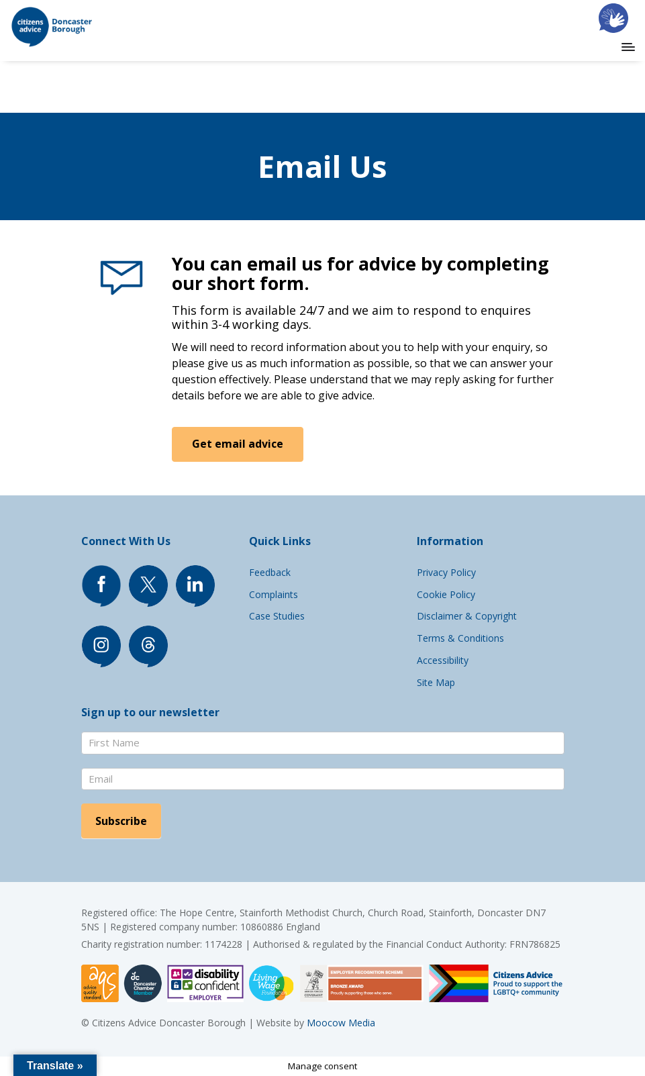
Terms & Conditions (460, 638)
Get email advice (238, 443)
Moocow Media (341, 1022)
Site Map (436, 682)
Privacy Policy (446, 572)
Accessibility (442, 660)
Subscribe (121, 821)
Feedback (270, 572)
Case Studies (277, 615)
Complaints (273, 594)
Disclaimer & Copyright (467, 615)
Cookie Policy (446, 594)
